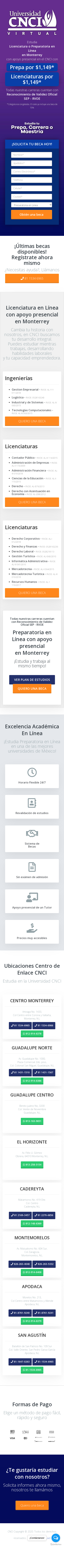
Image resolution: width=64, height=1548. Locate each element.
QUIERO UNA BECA (32, 421)
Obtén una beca (32, 214)
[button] (32, 679)
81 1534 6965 (32, 278)
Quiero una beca (32, 1505)
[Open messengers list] (56, 1538)
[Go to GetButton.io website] (55, 1544)
